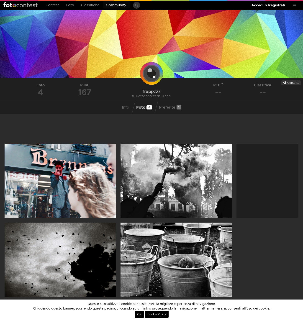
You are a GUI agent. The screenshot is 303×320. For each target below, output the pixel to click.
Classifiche (90, 5)
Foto (70, 5)
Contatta (291, 82)
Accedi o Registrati (268, 5)
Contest (52, 5)
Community (116, 5)
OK (139, 314)
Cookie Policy (156, 314)
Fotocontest (20, 4)
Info (125, 107)
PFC (218, 85)
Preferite (170, 107)
